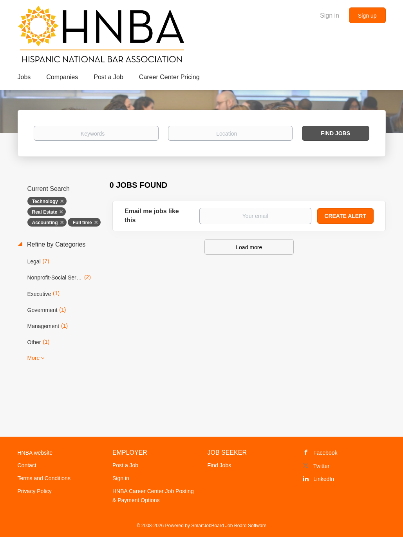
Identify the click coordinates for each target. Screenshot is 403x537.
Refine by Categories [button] (55, 244)
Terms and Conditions (44, 478)
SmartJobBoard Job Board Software (228, 525)
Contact (27, 465)
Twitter (321, 466)
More (33, 358)
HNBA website (35, 453)
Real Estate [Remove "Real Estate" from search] (45, 212)
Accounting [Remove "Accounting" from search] (45, 222)
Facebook (325, 453)
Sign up (367, 16)
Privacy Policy (35, 491)
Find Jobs (335, 133)
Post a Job (125, 465)
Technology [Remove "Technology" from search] (45, 201)
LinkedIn (323, 479)
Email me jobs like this (152, 215)
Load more (249, 247)
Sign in (329, 15)
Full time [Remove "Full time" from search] (82, 222)
